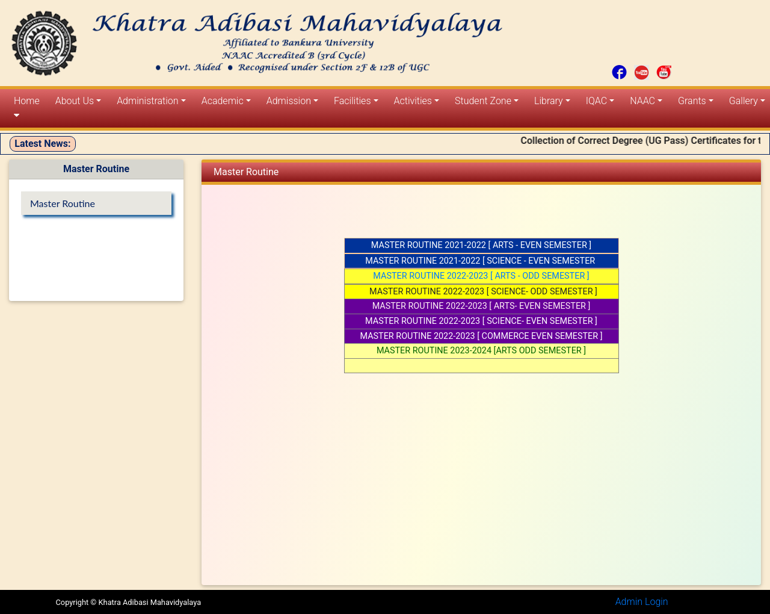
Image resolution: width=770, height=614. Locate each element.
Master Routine (62, 203)
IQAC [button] (596, 101)
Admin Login (641, 601)
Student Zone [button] (483, 101)
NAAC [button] (642, 101)
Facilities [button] (352, 101)
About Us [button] (74, 101)
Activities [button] (413, 101)
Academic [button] (223, 101)
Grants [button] (692, 101)
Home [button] (27, 107)
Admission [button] (288, 101)
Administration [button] (147, 101)
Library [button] (548, 101)
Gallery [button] (743, 101)
